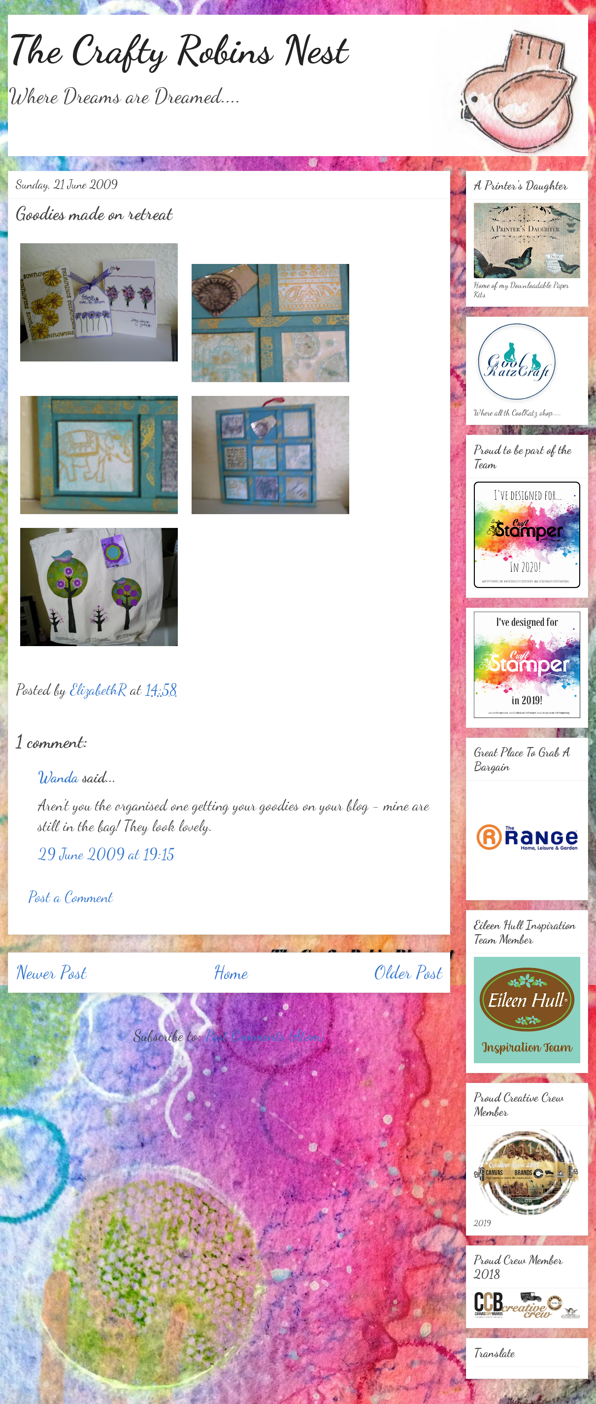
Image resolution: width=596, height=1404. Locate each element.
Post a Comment (70, 897)
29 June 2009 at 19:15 (106, 854)
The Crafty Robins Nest (178, 49)
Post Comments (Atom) (265, 1036)
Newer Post (51, 972)
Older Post (408, 972)
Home (231, 972)
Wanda (58, 777)
